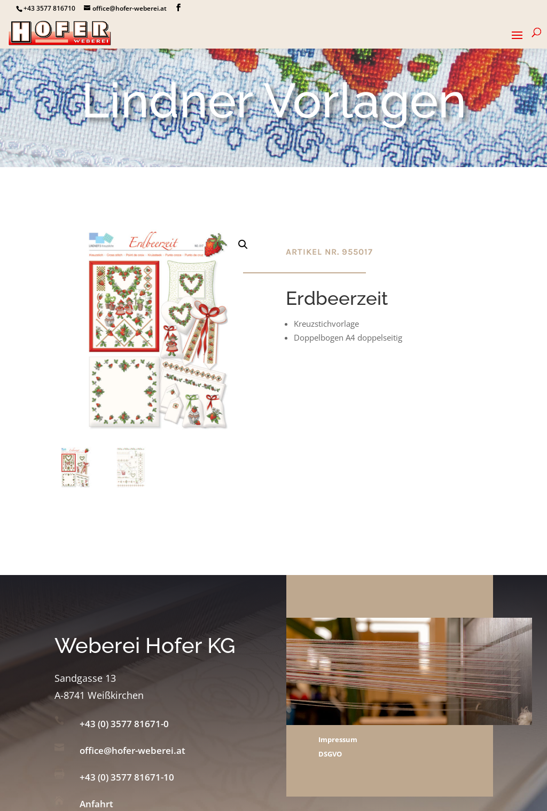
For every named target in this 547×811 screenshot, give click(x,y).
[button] (243, 244)
